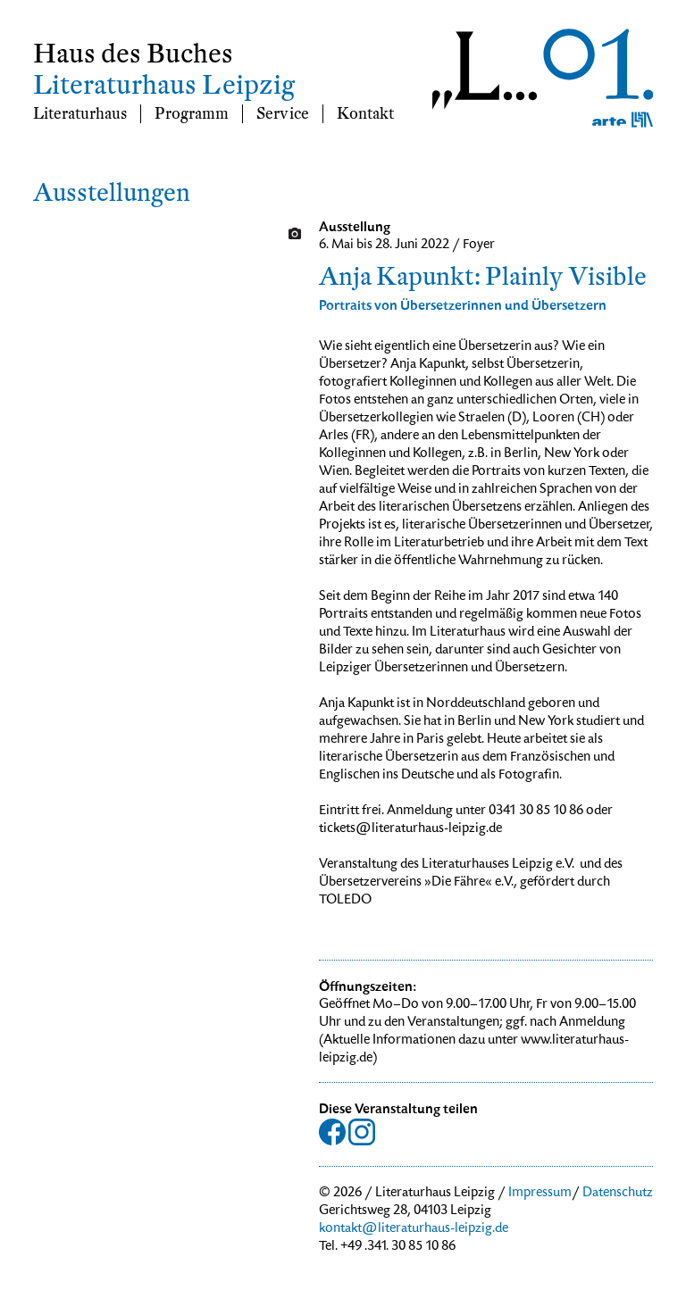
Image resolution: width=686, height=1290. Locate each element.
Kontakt (365, 113)
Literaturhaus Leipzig (164, 85)
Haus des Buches (133, 54)
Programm (192, 113)
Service (282, 113)
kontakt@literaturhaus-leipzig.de (413, 1229)
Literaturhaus (80, 113)
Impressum (540, 1193)
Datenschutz (617, 1193)
